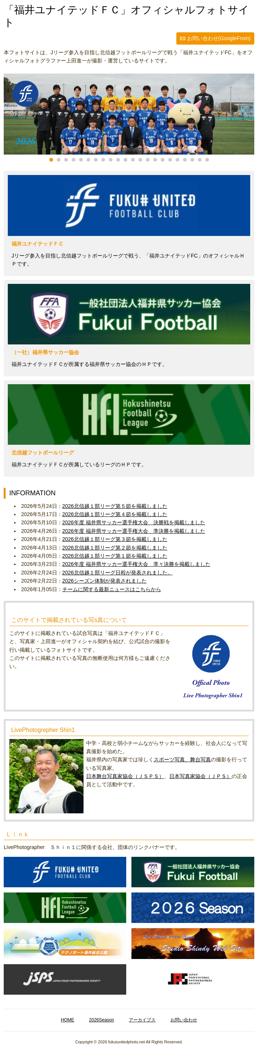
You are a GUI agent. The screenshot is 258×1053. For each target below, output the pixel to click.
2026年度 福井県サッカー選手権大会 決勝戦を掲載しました (133, 522)
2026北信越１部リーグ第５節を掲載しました (114, 506)
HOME (67, 1020)
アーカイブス (142, 1020)
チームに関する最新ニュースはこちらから (111, 589)
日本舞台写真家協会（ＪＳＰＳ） (125, 776)
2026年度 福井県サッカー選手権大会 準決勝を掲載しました (133, 531)
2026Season (101, 1020)
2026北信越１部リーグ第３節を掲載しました (114, 539)
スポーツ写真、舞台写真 (182, 759)
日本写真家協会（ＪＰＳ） (200, 776)
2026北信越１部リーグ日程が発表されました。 (117, 573)
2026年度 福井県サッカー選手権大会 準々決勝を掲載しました (136, 564)
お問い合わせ (183, 1020)
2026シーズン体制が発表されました (104, 581)
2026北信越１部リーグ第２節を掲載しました (114, 548)
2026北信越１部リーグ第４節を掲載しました (114, 514)
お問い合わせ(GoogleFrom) (219, 38)
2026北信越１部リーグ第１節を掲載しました (114, 556)
